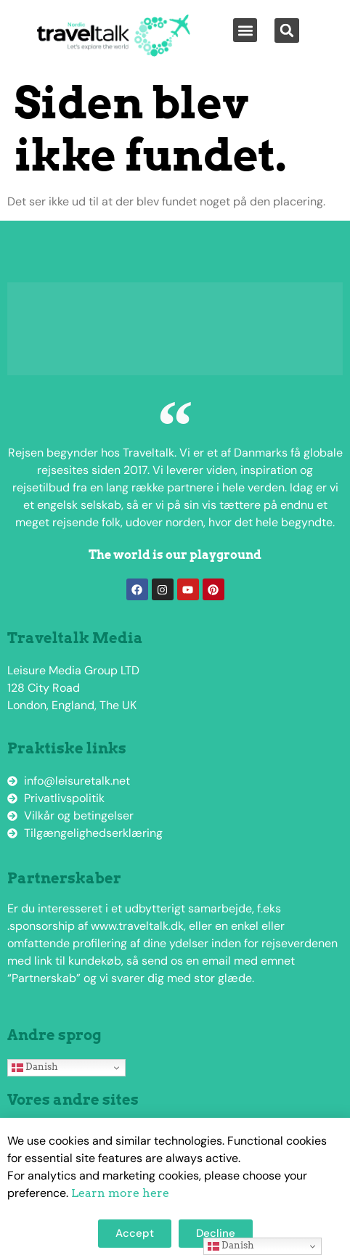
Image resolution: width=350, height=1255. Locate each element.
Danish (35, 1067)
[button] (245, 30)
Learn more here (120, 1193)
